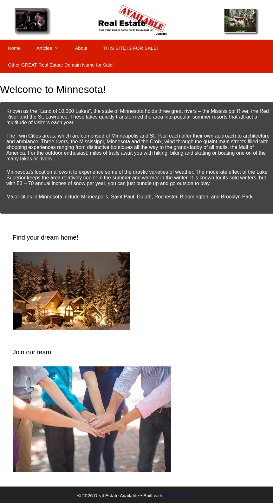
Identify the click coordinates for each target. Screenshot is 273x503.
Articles (51, 48)
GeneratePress (180, 495)
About (81, 48)
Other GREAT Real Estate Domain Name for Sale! (61, 65)
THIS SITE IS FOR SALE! (130, 48)
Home (14, 48)
